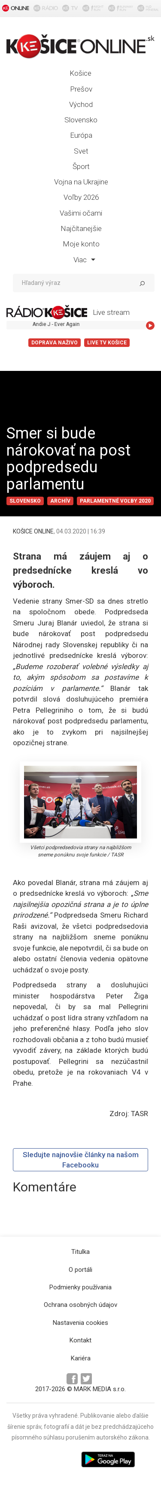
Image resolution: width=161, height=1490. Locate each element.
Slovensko (80, 120)
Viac (84, 259)
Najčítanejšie (81, 228)
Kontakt (80, 1340)
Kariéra (81, 1358)
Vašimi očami (81, 213)
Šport (81, 166)
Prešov (81, 89)
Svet (81, 151)
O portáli (80, 1270)
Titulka (80, 1252)
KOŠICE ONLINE (33, 531)
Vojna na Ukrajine (81, 182)
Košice (80, 73)
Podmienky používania (80, 1287)
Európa (81, 135)
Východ (81, 104)
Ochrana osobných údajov (80, 1305)
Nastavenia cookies (80, 1323)
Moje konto (81, 244)
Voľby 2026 (81, 197)
